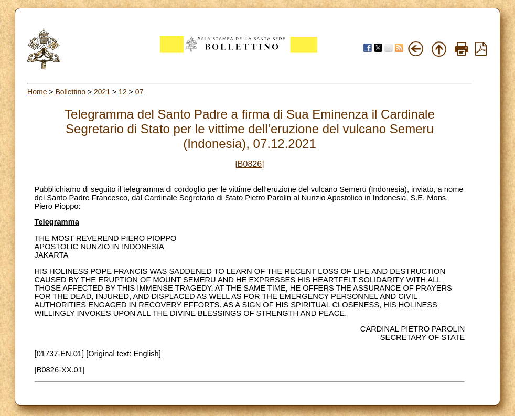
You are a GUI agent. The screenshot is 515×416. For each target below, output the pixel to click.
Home (37, 92)
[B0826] (249, 163)
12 (123, 92)
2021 (102, 92)
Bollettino (70, 92)
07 (139, 92)
